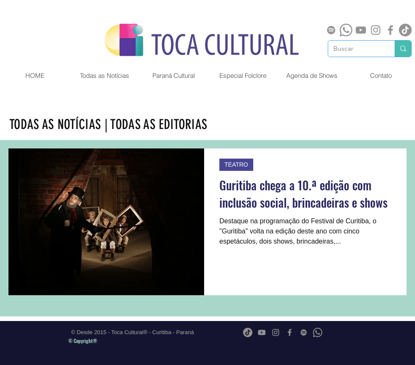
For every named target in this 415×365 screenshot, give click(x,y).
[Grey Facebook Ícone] (390, 30)
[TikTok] (405, 30)
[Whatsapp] (346, 30)
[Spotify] (331, 30)
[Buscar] (355, 49)
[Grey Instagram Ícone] (375, 30)
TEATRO (236, 164)
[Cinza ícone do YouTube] (360, 30)
